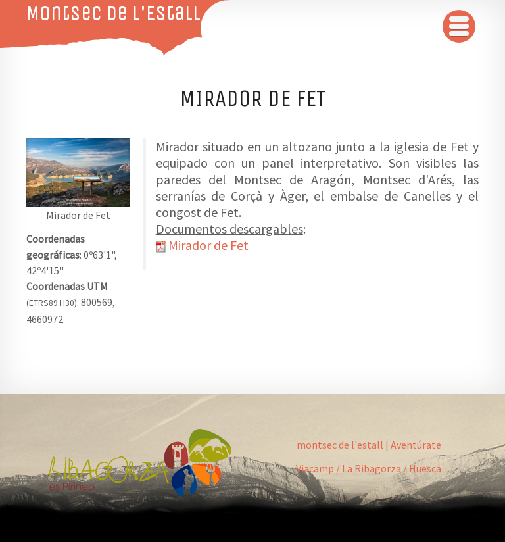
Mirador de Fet (208, 245)
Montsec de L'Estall (113, 13)
